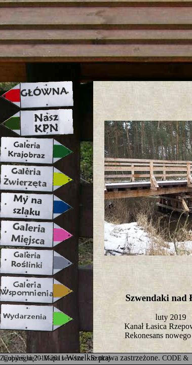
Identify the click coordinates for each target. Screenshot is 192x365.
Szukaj (100, 358)
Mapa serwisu (64, 358)
